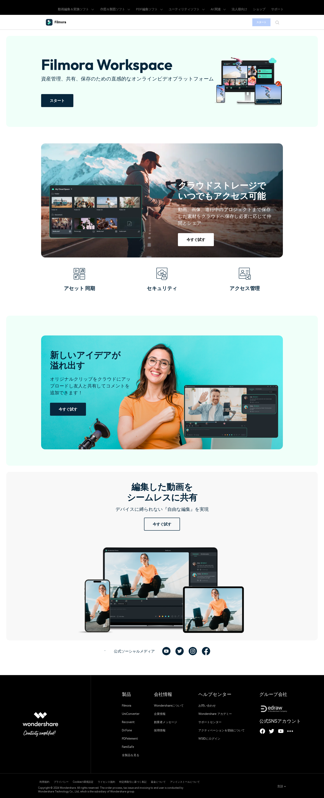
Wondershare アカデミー (215, 713)
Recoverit (128, 722)
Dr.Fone (127, 730)
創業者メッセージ (165, 722)
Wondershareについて (169, 705)
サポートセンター (210, 722)
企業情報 (160, 713)
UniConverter (130, 713)
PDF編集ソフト (170, 7)
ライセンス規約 (124, 781)
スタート (258, 22)
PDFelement (130, 738)
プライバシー (66, 781)
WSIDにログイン (209, 738)
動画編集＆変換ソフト (104, 7)
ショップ (265, 7)
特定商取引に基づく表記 (157, 781)
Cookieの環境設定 (94, 781)
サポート (280, 7)
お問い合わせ (207, 705)
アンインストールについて (222, 781)
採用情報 (160, 730)
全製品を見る (130, 755)
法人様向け (249, 7)
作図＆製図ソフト (140, 7)
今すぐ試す (196, 239)
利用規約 (43, 781)
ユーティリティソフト (203, 7)
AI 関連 (231, 7)
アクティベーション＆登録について (221, 730)
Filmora (126, 705)
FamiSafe (128, 746)
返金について (189, 781)
